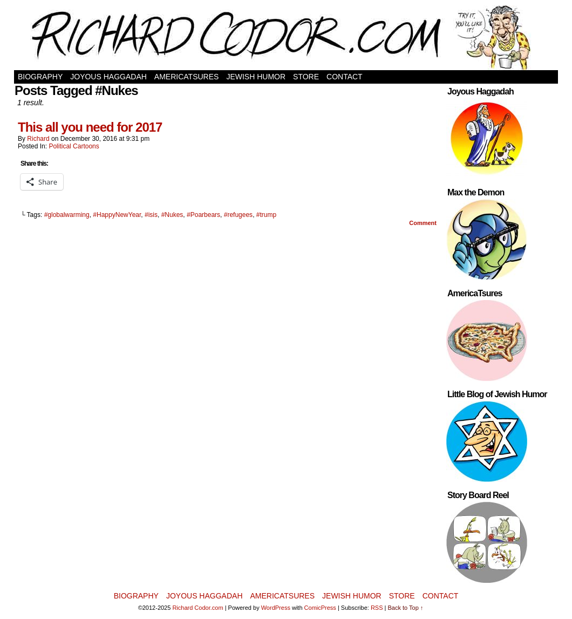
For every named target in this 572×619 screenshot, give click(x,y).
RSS (377, 607)
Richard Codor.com (197, 607)
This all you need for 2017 (90, 127)
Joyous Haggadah (108, 76)
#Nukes (172, 215)
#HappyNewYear (117, 215)
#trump (266, 215)
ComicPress (320, 607)
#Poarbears (203, 215)
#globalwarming (67, 215)
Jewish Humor (255, 76)
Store (306, 76)
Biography (40, 76)
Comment (422, 223)
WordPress (275, 607)
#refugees (238, 215)
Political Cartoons (74, 146)
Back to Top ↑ (406, 607)
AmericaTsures (186, 76)
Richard (38, 138)
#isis (151, 215)
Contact (344, 76)
